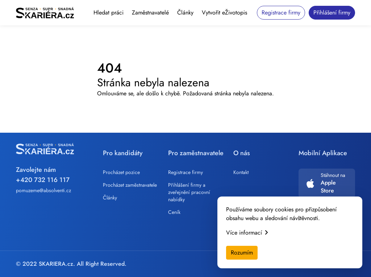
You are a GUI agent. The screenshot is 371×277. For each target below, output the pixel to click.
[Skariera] (45, 12)
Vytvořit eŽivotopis (224, 12)
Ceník (174, 212)
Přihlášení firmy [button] (331, 12)
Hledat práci (108, 12)
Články (185, 12)
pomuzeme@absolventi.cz (43, 190)
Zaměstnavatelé (150, 12)
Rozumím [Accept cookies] (242, 252)
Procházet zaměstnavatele (130, 185)
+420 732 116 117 (43, 180)
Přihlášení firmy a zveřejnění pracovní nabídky (189, 192)
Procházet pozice (121, 172)
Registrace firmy (185, 172)
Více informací (247, 232)
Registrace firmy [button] (281, 12)
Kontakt (241, 172)
